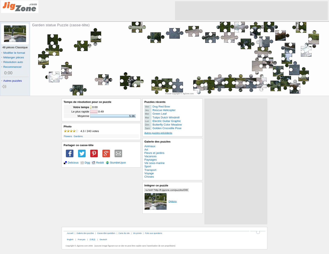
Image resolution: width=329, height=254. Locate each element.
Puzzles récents (155, 101)
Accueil (70, 233)
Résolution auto (12, 62)
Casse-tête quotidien (106, 233)
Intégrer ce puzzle (156, 185)
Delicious (73, 162)
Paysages (150, 159)
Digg (87, 162)
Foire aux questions (153, 233)
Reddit (100, 162)
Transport (150, 170)
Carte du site (124, 233)
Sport (147, 166)
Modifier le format (13, 52)
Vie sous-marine (154, 163)
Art (146, 149)
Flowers (68, 136)
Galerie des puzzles (157, 141)
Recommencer (11, 66)
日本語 (92, 239)
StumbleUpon (118, 162)
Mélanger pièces (12, 57)
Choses (149, 176)
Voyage (149, 173)
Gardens (78, 136)
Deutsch (103, 239)
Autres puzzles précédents (158, 133)
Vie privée (137, 233)
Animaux (149, 146)
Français (81, 239)
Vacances (150, 156)
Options (160, 201)
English (70, 239)
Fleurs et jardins (154, 152)
